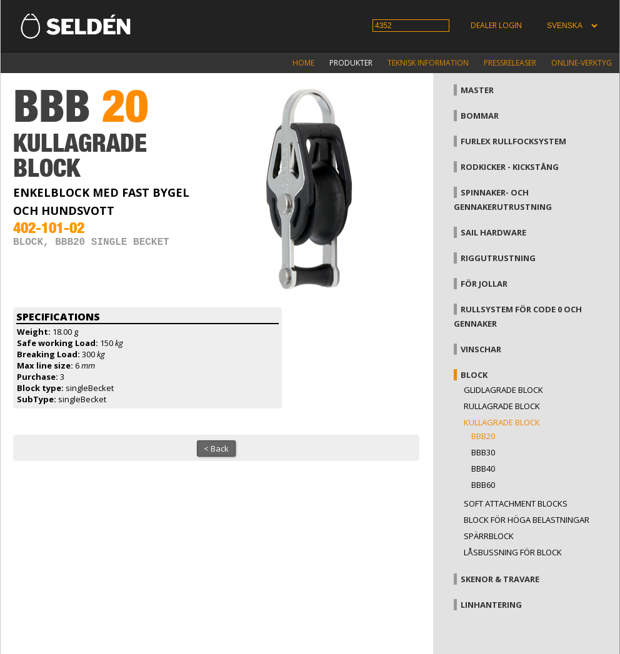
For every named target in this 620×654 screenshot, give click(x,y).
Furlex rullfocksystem (513, 141)
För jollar (484, 283)
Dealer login (496, 25)
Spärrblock (489, 536)
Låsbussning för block (513, 552)
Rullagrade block (502, 406)
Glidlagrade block (503, 389)
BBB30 (483, 452)
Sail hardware (493, 232)
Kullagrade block (502, 422)
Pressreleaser (510, 62)
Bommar (480, 115)
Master (477, 90)
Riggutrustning (498, 258)
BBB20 (483, 436)
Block (474, 374)
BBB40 (483, 468)
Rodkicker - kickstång (510, 166)
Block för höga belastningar (526, 519)
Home (303, 62)
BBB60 (483, 484)
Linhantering (491, 604)
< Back (216, 448)
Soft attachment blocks (516, 503)
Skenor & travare (500, 579)
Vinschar (481, 349)
